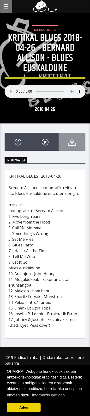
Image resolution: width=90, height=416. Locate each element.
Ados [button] (23, 407)
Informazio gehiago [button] (48, 395)
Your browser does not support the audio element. (45, 91)
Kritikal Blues (45, 29)
